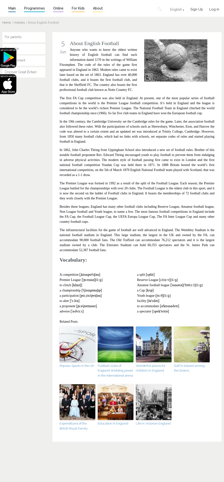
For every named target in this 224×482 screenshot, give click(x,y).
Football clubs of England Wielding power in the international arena (115, 371)
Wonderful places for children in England (151, 368)
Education (12, 49)
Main (12, 8)
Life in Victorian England (153, 423)
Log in (214, 8)
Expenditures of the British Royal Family (74, 426)
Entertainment (15, 60)
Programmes (34, 8)
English (176, 9)
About (98, 8)
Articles (19, 22)
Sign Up (196, 8)
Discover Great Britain (21, 72)
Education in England (113, 423)
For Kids (78, 8)
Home (6, 22)
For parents (13, 37)
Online (58, 8)
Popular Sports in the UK (77, 366)
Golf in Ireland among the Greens (189, 368)
